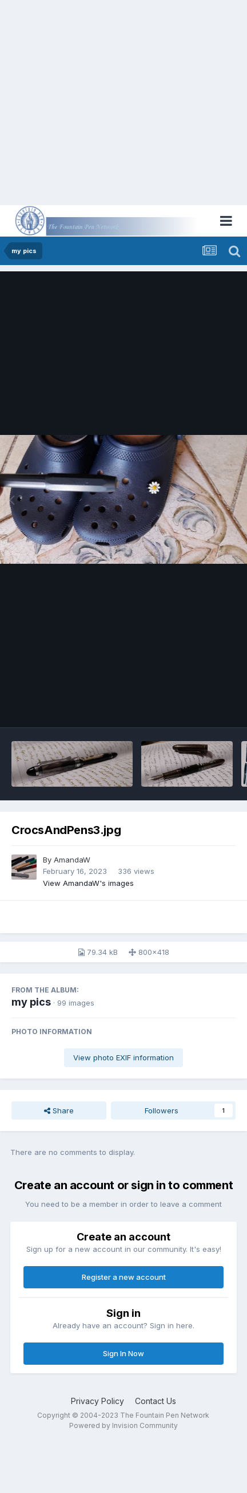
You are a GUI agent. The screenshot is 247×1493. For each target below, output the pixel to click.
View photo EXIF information (123, 1057)
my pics (31, 1002)
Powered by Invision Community (123, 1425)
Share (59, 1110)
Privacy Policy (97, 1401)
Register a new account (124, 1277)
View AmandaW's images (88, 883)
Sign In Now (123, 1353)
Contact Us (155, 1401)
